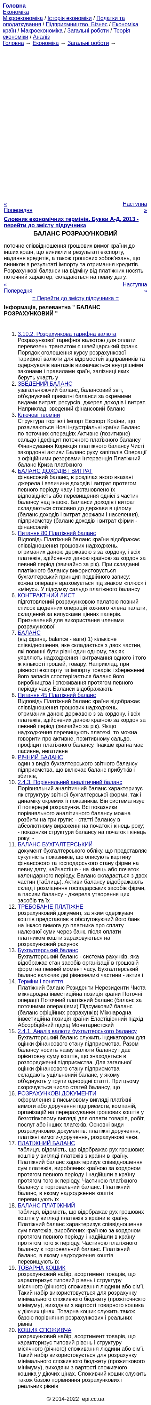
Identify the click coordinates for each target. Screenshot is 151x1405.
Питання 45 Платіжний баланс (57, 695)
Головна (13, 43)
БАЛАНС (29, 633)
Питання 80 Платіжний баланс (57, 533)
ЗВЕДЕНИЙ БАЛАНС (45, 384)
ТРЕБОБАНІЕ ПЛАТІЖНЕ (50, 907)
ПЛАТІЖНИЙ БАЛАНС (46, 1143)
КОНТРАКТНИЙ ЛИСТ (46, 595)
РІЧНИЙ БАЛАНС (40, 757)
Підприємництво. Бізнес (77, 24)
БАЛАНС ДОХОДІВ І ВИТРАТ (55, 471)
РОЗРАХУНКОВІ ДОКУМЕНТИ (57, 1093)
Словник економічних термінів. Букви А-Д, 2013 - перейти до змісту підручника (71, 222)
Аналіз (41, 37)
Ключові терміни (39, 415)
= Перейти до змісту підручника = (75, 298)
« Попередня (18, 207)
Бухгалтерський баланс (48, 950)
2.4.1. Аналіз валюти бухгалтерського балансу (77, 1031)
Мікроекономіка (23, 18)
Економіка (16, 12)
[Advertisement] (75, 121)
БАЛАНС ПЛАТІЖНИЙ (46, 1206)
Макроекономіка (42, 31)
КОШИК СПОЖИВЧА (44, 1330)
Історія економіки (70, 18)
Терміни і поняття (40, 981)
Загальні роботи (88, 31)
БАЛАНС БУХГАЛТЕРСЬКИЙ (55, 844)
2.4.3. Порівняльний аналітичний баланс (70, 782)
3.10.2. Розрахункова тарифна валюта (67, 334)
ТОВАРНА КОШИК (41, 1268)
